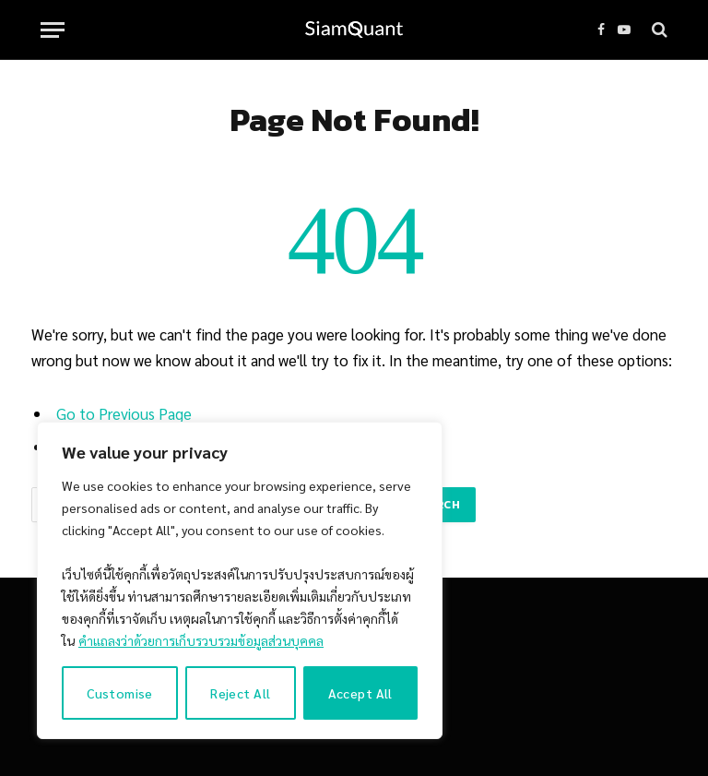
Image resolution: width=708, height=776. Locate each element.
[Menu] (53, 30)
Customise (120, 693)
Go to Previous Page (124, 413)
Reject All (240, 693)
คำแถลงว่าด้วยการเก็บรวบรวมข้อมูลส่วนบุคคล (201, 640)
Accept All (360, 693)
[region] (239, 580)
